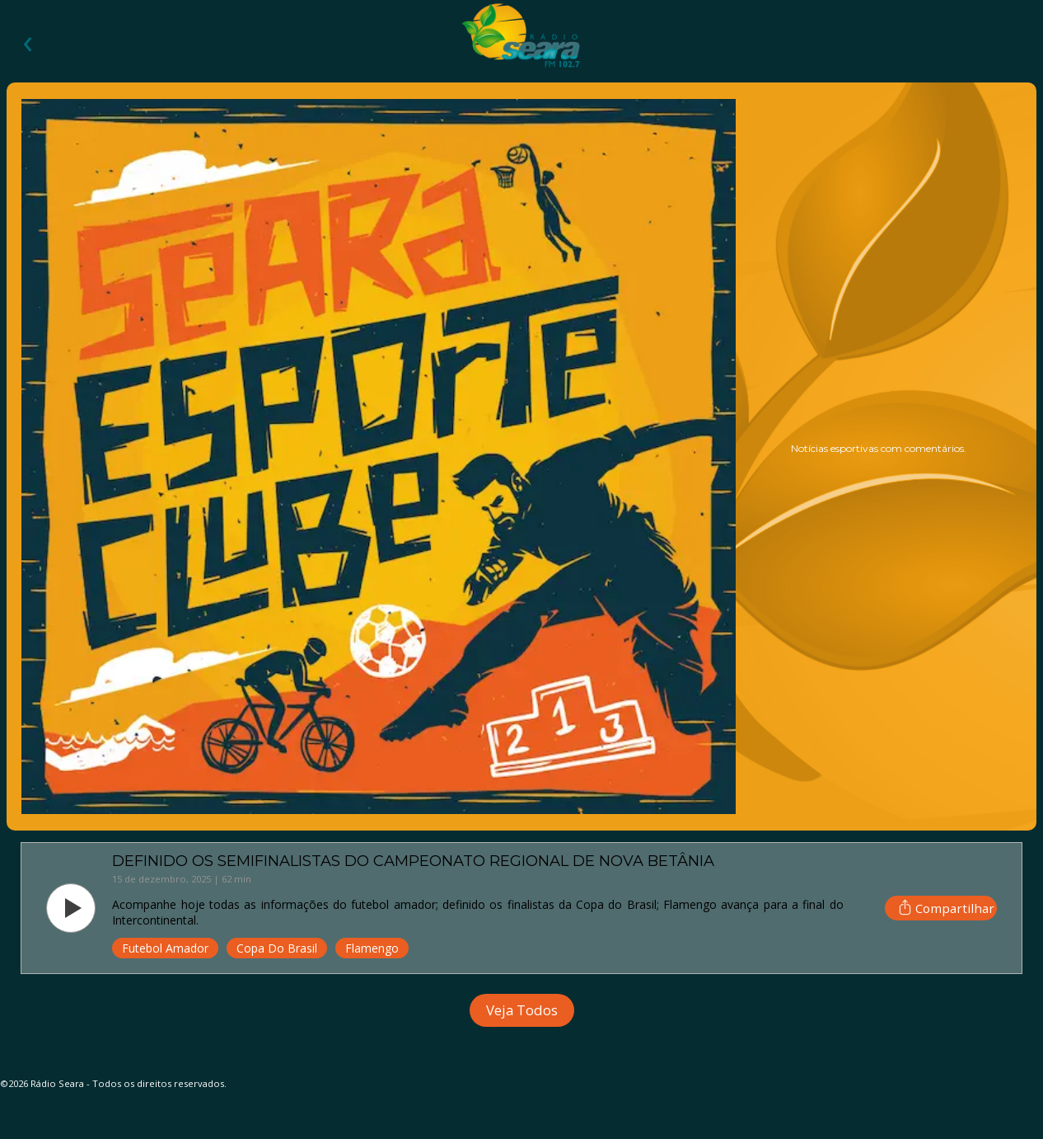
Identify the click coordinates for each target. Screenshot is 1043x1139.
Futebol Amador (165, 948)
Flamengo (372, 948)
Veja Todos (522, 1009)
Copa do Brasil (276, 948)
